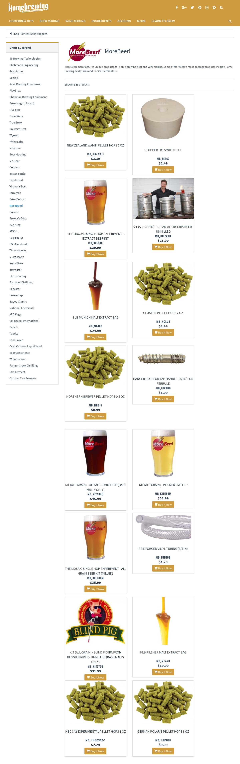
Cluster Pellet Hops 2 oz (208, 223)
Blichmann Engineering (24, 65)
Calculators (90, 740)
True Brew (15, 122)
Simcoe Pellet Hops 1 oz (207, 564)
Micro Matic (16, 257)
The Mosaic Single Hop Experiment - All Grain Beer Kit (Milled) (149, 407)
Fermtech (15, 193)
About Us (53, 720)
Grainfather (16, 71)
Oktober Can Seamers (22, 378)
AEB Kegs (15, 314)
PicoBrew (15, 90)
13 (155, 691)
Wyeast (13, 135)
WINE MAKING (75, 21)
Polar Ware (16, 116)
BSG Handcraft (18, 244)
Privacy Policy (13, 730)
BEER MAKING (50, 21)
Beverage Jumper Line (90, 635)
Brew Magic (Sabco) (21, 103)
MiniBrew (15, 148)
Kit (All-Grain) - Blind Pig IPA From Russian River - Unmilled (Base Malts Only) (91, 490)
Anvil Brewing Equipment (25, 84)
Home (11, 720)
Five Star (14, 110)
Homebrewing (34, 7)
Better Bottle (17, 173)
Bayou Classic (18, 301)
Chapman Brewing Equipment (28, 97)
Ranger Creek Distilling (23, 365)
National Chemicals (21, 308)
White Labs (16, 141)
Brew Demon (17, 199)
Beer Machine (17, 154)
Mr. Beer (14, 161)
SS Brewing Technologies (25, 58)
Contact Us (51, 730)
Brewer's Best (17, 129)
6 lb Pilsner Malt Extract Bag (149, 491)
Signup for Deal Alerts (149, 732)
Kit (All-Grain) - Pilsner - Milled (90, 402)
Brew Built (15, 269)
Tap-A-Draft (16, 180)
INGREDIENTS (101, 21)
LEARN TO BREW (163, 21)
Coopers (14, 167)
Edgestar (14, 289)
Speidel (14, 78)
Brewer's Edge (18, 218)
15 (171, 691)
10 (132, 691)
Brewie (13, 212)
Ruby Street (16, 263)
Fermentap (16, 295)
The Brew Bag (18, 276)
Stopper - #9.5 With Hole (149, 149)
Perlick (13, 327)
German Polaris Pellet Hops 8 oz (91, 564)
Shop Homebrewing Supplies (30, 34)
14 (163, 691)
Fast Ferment (17, 372)
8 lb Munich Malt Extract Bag (149, 234)
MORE (141, 21)
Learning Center (92, 730)
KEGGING (124, 21)
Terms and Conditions (18, 735)
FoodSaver (16, 340)
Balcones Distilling (21, 282)
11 (140, 691)
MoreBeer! (16, 205)
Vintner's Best (17, 186)
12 (148, 691)
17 (186, 691)
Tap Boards (16, 237)
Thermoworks (17, 250)
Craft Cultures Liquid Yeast (25, 346)
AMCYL (13, 231)
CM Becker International (24, 321)
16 (179, 691)
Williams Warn (18, 359)
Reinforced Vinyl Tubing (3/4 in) (207, 378)
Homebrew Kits (21, 21)
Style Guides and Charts (96, 735)
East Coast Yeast (19, 353)
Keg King (15, 225)
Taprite (13, 333)
